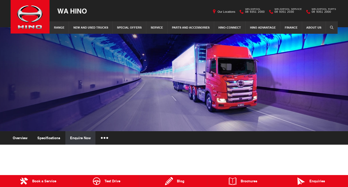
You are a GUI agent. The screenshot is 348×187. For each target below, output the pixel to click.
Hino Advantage (263, 27)
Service (157, 27)
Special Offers (129, 27)
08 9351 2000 (254, 11)
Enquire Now (80, 138)
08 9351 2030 (287, 11)
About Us (313, 27)
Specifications (48, 138)
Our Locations (226, 11)
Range (59, 27)
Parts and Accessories (191, 27)
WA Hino (72, 11)
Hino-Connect (229, 27)
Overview (20, 138)
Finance (291, 27)
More (104, 138)
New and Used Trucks (90, 27)
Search (330, 27)
